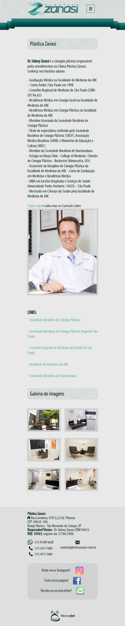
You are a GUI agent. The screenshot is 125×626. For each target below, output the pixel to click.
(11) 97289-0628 (40, 542)
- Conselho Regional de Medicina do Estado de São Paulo (59, 350)
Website (68, 616)
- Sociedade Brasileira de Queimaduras (52, 375)
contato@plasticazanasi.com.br (78, 547)
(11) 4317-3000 (40, 554)
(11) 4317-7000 (40, 548)
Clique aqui (34, 205)
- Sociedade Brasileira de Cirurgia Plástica (53, 319)
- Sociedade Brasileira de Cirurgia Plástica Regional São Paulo (62, 334)
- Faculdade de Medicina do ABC (47, 364)
